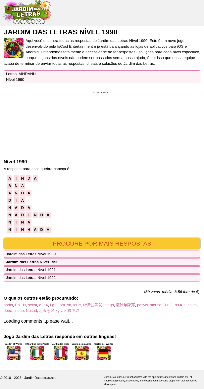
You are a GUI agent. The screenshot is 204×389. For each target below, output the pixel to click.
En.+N (20, 305)
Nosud (31, 311)
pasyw (142, 305)
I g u (53, 305)
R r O (168, 305)
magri (109, 305)
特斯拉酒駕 (92, 305)
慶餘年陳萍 (125, 305)
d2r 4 (43, 305)
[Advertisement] (102, 124)
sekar (32, 305)
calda (192, 305)
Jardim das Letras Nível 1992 (31, 278)
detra (8, 311)
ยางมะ (180, 305)
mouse (155, 305)
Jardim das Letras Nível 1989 (31, 254)
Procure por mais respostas (102, 243)
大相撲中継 (69, 311)
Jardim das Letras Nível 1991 (31, 270)
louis (77, 305)
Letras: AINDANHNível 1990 (21, 77)
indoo (19, 311)
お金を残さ (48, 311)
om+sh (65, 305)
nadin (8, 305)
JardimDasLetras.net (40, 378)
